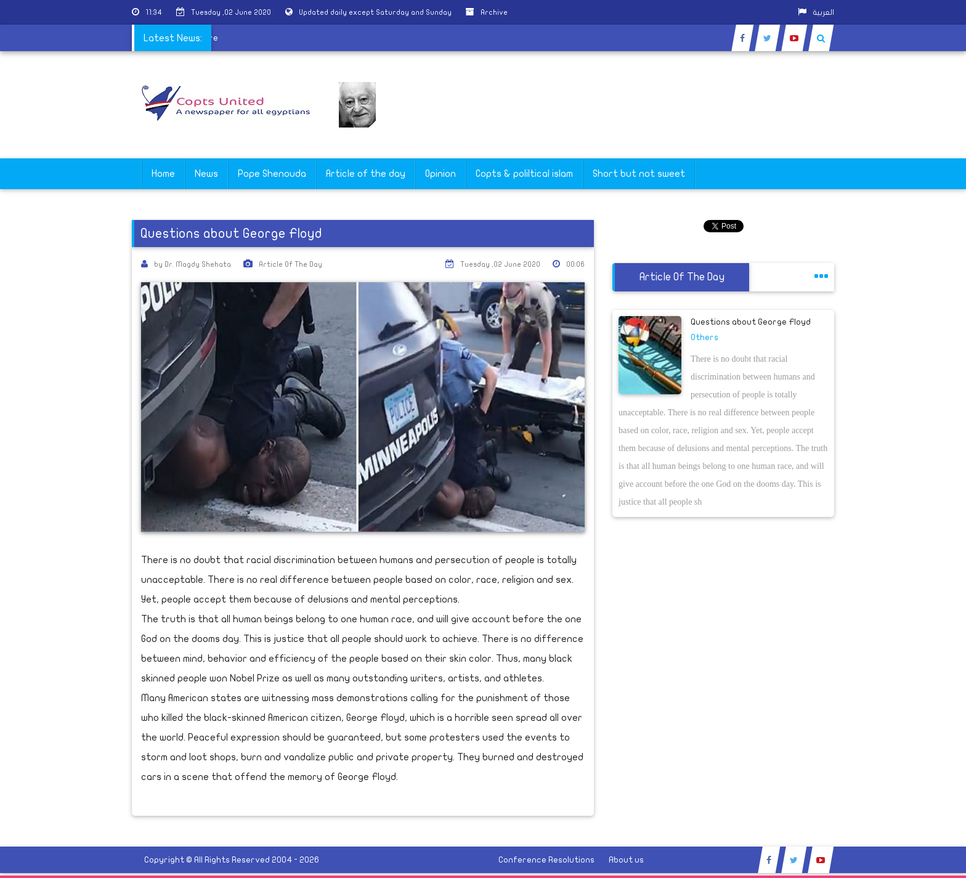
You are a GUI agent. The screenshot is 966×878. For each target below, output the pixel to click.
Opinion (440, 174)
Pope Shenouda (272, 174)
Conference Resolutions (546, 859)
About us (626, 859)
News (206, 174)
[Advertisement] (907, 389)
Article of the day (365, 174)
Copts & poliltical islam (524, 174)
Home (163, 174)
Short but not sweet (639, 174)
